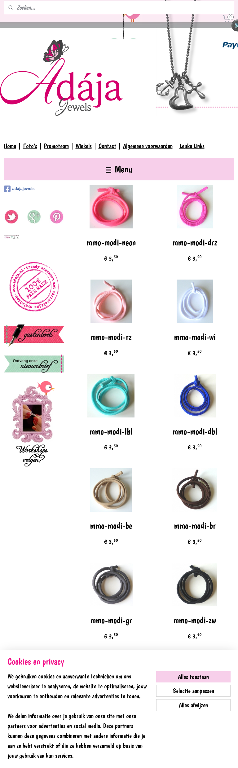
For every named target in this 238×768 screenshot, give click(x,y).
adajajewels (19, 188)
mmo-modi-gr (111, 620)
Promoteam (56, 146)
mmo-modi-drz (194, 242)
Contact (107, 146)
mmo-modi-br (195, 526)
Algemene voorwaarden (148, 146)
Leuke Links (192, 146)
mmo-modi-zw (195, 620)
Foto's (30, 146)
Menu (119, 169)
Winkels (84, 146)
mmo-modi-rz (111, 337)
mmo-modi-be (111, 526)
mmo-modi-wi (195, 337)
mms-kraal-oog (111, 715)
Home (10, 146)
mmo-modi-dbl (194, 431)
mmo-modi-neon (111, 242)
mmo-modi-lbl (111, 431)
